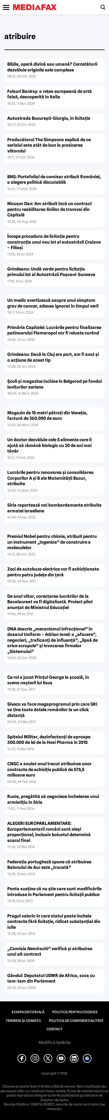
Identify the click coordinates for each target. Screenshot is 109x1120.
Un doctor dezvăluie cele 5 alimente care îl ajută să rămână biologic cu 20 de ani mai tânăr (49, 445)
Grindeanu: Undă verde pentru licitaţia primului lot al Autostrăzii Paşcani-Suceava (51, 271)
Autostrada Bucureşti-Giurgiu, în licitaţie (48, 118)
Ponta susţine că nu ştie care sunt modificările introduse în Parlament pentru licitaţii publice (54, 891)
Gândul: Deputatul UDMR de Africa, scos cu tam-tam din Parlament (51, 978)
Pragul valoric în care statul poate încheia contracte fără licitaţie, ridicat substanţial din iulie (53, 921)
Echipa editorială (28, 1012)
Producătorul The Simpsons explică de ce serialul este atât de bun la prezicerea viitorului (49, 145)
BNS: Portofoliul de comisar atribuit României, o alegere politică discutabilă (54, 179)
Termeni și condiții (23, 1021)
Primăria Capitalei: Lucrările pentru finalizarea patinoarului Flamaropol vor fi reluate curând (54, 330)
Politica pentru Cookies (74, 1012)
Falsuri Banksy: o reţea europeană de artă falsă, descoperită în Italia (49, 94)
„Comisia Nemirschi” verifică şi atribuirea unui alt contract (49, 951)
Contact (54, 1029)
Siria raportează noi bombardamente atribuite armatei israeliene (54, 508)
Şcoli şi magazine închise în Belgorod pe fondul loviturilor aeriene (54, 384)
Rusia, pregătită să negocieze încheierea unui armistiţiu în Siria (53, 799)
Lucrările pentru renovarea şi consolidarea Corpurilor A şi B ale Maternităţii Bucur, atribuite (50, 478)
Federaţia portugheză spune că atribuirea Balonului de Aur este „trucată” (49, 864)
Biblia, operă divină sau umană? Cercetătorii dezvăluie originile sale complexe (52, 67)
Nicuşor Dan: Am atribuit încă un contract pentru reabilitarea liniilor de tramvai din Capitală (49, 209)
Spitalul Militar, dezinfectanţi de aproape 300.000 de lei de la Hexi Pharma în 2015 (48, 739)
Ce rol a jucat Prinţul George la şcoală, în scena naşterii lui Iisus (48, 680)
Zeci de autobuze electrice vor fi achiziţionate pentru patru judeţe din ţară (53, 572)
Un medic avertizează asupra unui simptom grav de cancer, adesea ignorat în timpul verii (53, 303)
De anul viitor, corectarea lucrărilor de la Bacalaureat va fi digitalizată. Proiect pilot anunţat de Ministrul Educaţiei (50, 602)
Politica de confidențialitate (76, 1021)
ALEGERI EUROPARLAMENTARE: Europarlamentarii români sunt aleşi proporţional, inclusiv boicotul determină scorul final (49, 832)
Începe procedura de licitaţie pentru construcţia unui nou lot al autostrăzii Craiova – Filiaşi (54, 242)
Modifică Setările (55, 1042)
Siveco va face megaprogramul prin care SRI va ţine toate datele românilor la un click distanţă (52, 710)
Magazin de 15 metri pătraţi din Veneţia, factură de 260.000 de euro (47, 415)
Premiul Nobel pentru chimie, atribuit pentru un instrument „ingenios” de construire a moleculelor (52, 542)
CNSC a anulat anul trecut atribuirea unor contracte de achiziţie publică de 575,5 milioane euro (49, 769)
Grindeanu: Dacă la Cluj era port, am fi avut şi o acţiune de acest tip (53, 357)
